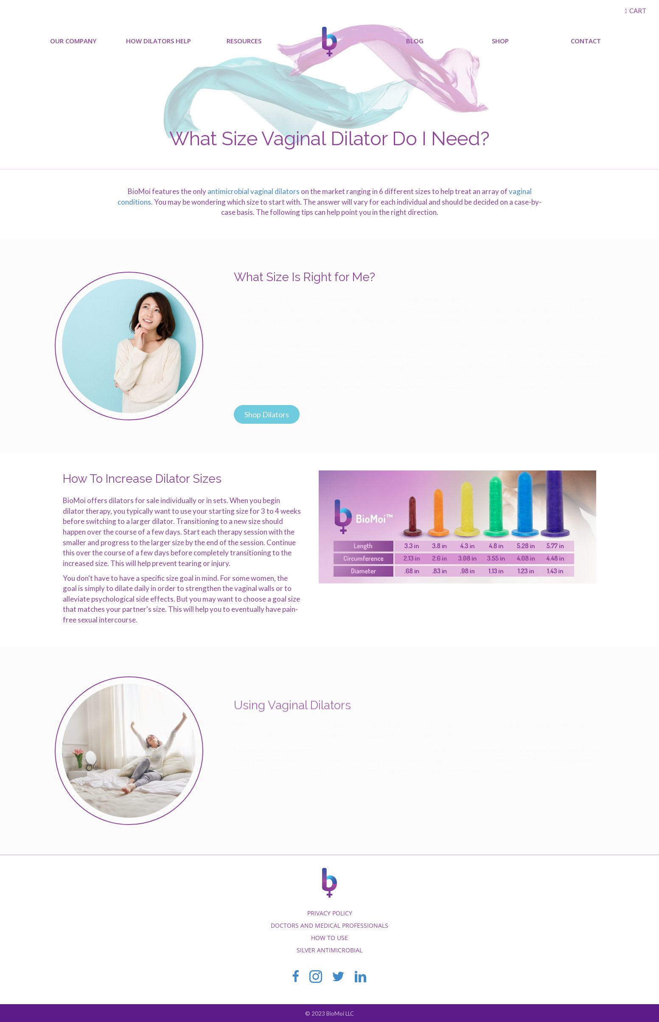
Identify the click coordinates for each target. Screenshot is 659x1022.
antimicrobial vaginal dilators (254, 191)
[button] (267, 414)
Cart (637, 10)
